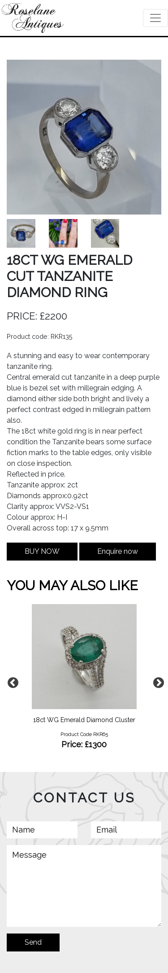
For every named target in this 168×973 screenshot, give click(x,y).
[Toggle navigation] (155, 18)
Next (156, 681)
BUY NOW (42, 551)
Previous (11, 681)
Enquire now (117, 551)
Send (33, 942)
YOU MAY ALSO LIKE (72, 585)
